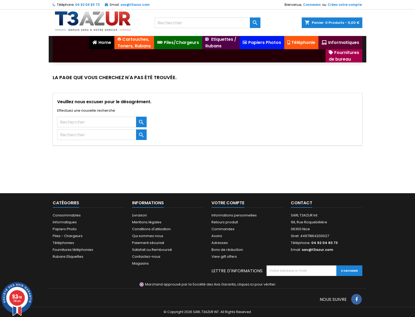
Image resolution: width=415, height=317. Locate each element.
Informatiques (65, 222)
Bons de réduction (227, 249)
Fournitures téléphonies (73, 249)
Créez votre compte (345, 4)
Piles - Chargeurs (68, 235)
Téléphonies (63, 242)
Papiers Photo (65, 229)
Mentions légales (146, 222)
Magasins (140, 263)
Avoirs (216, 235)
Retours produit (224, 222)
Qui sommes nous (147, 235)
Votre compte (227, 203)
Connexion (312, 4)
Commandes (222, 229)
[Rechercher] (207, 22)
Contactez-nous (146, 256)
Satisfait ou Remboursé (152, 249)
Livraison (139, 215)
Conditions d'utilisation (151, 229)
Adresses (219, 242)
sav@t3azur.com (135, 4)
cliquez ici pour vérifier (256, 284)
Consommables (67, 215)
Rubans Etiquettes (68, 256)
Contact (301, 203)
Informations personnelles (234, 215)
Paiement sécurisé (148, 242)
